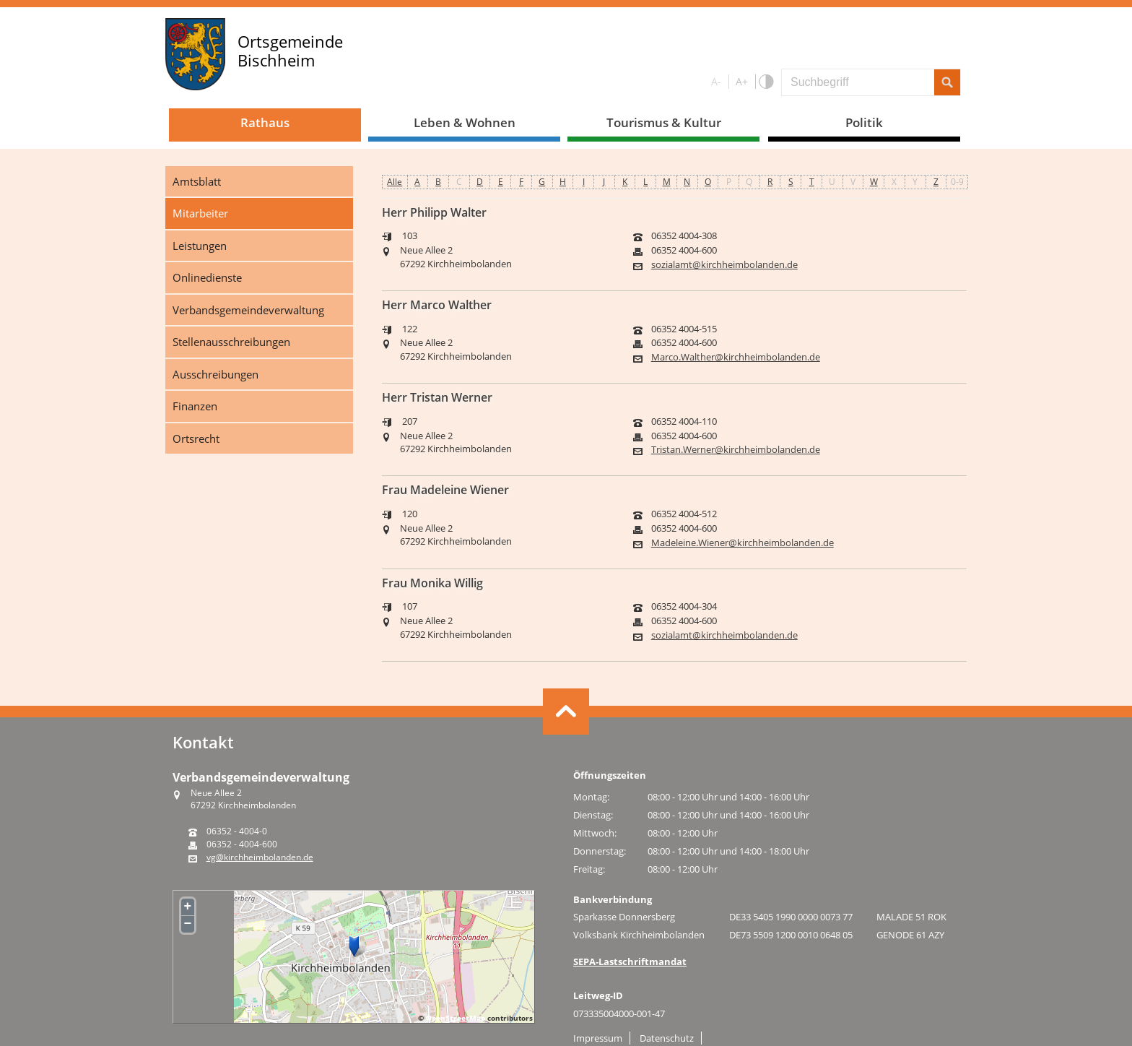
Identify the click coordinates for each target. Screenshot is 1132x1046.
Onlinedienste (207, 277)
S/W (765, 82)
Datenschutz (667, 1038)
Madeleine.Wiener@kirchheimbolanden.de (742, 543)
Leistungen (200, 245)
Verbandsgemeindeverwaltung (248, 310)
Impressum (597, 1038)
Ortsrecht (196, 438)
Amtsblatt (197, 181)
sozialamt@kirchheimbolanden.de (724, 264)
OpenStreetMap (455, 1018)
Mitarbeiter (200, 213)
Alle (394, 182)
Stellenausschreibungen (231, 341)
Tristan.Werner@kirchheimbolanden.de (735, 449)
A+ (742, 81)
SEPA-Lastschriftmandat (630, 961)
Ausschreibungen (215, 374)
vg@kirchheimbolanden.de (259, 857)
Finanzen (195, 406)
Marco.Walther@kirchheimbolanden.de (735, 357)
